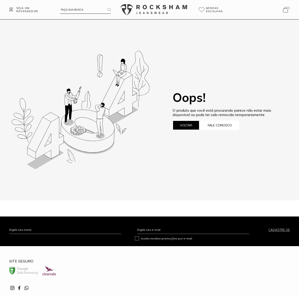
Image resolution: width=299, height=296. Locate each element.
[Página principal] (153, 9)
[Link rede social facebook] (19, 288)
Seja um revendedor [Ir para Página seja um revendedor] (27, 9)
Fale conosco (220, 125)
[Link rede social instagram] (12, 288)
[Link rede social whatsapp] (26, 288)
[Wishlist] (217, 9)
